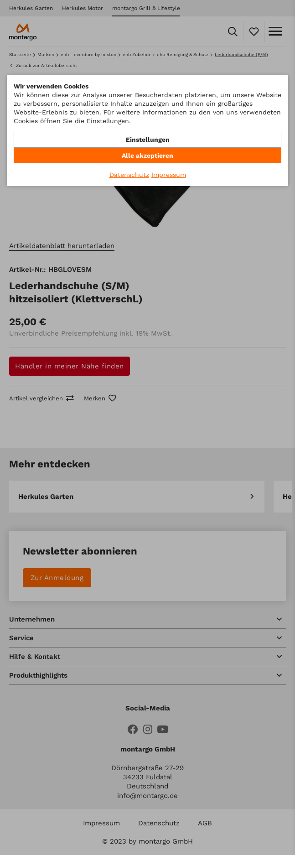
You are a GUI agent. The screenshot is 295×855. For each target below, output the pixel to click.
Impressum (168, 174)
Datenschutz (129, 174)
